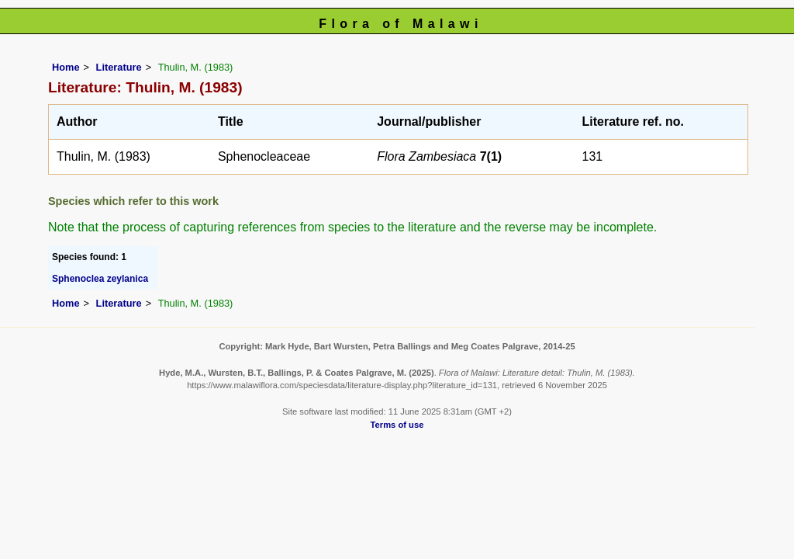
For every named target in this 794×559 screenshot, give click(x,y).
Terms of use (397, 424)
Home (66, 67)
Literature (119, 67)
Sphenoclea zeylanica (100, 278)
